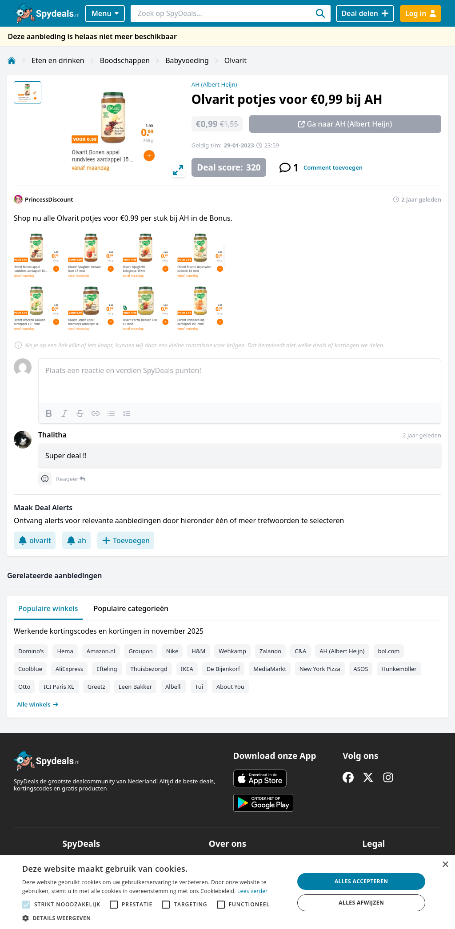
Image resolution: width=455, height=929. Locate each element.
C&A (300, 651)
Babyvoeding (187, 60)
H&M (198, 651)
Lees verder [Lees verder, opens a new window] (252, 891)
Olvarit (235, 60)
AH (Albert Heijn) (214, 84)
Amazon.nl (101, 651)
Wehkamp (232, 651)
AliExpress (69, 669)
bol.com (389, 651)
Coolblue (30, 669)
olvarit (34, 540)
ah (76, 540)
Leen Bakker (135, 687)
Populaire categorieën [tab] (131, 608)
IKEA (187, 669)
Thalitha (52, 435)
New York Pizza (319, 669)
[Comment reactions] (45, 478)
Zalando (270, 651)
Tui (199, 687)
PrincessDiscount (49, 199)
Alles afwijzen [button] (361, 902)
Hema (65, 651)
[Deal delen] (365, 13)
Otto (24, 687)
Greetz (96, 687)
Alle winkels (38, 704)
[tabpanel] (227, 665)
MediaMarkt (269, 669)
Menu (105, 13)
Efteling (106, 669)
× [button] (445, 865)
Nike (172, 651)
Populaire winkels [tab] (48, 608)
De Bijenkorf (223, 669)
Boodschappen (125, 60)
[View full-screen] (178, 170)
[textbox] (240, 381)
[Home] (11, 60)
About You (230, 687)
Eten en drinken (58, 60)
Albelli (173, 687)
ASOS (361, 669)
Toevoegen (126, 540)
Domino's (31, 651)
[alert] (227, 892)
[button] (154, 917)
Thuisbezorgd (149, 669)
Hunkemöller (398, 669)
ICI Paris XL (59, 687)
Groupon (140, 651)
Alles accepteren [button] (361, 881)
